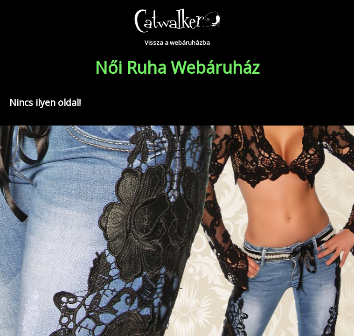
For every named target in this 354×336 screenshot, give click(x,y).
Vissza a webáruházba (177, 42)
